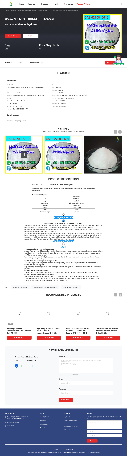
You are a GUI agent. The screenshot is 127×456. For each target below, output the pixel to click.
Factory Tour (43, 420)
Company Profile (44, 416)
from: (61, 379)
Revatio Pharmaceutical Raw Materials (45, 287)
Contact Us (43, 428)
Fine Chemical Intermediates (71, 426)
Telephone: (62, 389)
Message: (62, 356)
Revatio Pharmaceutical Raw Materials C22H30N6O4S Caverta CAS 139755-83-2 (77, 330)
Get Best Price (13, 36)
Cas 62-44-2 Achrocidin (20, 287)
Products (13, 10)
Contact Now (65, 400)
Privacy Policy (69, 449)
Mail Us (30, 36)
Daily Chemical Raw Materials (71, 417)
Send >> (92, 441)
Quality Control (44, 424)
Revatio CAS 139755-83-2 (71, 287)
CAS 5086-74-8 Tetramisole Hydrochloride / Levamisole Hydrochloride (107, 330)
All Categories (67, 430)
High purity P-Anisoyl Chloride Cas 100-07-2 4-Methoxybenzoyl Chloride (48, 330)
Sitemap (56, 449)
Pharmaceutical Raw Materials (26, 10)
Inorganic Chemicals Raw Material (70, 421)
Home (7, 10)
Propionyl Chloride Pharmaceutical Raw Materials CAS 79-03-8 (19, 330)
